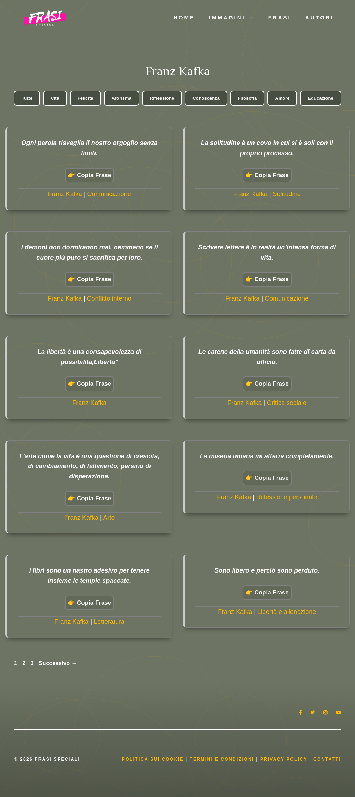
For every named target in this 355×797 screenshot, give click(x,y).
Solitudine (287, 194)
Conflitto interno (109, 298)
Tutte (27, 98)
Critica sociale (286, 402)
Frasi (279, 17)
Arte (109, 517)
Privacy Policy (284, 759)
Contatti (327, 759)
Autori (319, 17)
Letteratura (109, 621)
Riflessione (162, 98)
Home (184, 17)
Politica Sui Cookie (153, 759)
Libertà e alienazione (286, 611)
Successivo (58, 663)
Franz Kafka (65, 194)
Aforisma (121, 98)
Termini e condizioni (222, 759)
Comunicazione (109, 194)
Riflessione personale (286, 497)
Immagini (235, 17)
